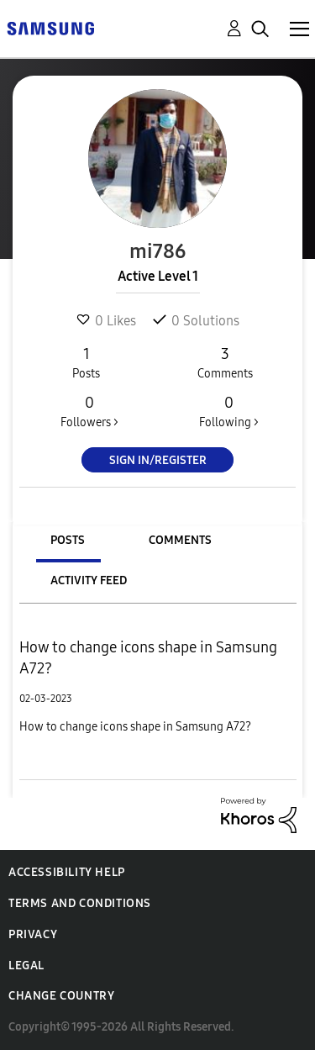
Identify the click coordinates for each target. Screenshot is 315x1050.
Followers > (89, 411)
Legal (26, 965)
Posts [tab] (67, 540)
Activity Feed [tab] (88, 580)
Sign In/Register (158, 460)
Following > (228, 411)
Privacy (32, 934)
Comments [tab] (180, 540)
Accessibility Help (66, 872)
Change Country (61, 996)
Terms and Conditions (79, 903)
